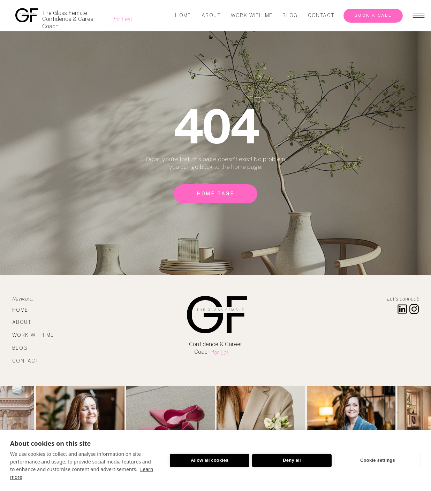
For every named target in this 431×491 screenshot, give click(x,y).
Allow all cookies (209, 460)
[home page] (215, 193)
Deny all (292, 460)
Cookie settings (377, 460)
